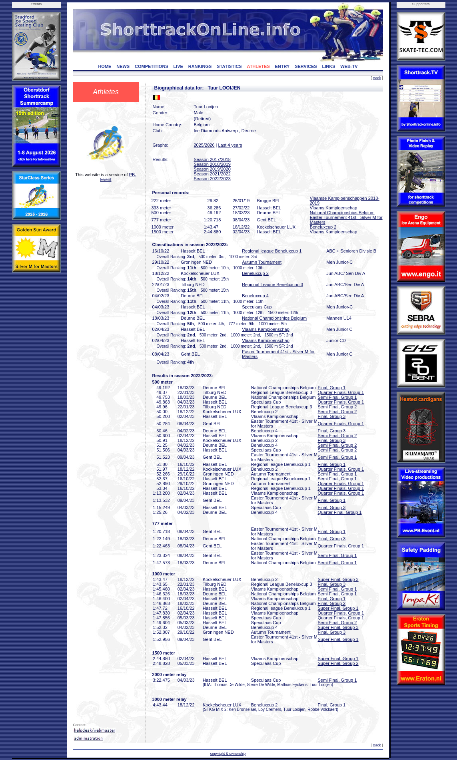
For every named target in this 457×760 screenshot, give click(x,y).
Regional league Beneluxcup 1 (271, 251)
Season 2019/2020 (212, 169)
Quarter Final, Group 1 (340, 512)
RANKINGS (200, 66)
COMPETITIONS (151, 66)
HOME (104, 66)
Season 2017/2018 (212, 159)
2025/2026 (204, 145)
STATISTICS (229, 66)
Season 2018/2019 (212, 164)
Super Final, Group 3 (338, 579)
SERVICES (306, 66)
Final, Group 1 (332, 387)
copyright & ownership (228, 754)
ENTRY (282, 66)
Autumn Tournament (261, 262)
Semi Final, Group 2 (337, 406)
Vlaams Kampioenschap (333, 207)
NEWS (123, 66)
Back (377, 78)
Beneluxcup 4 (255, 295)
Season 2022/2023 (212, 178)
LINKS (328, 66)
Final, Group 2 (332, 603)
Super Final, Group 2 (338, 663)
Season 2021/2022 (212, 173)
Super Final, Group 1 (338, 608)
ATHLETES (258, 66)
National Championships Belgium (342, 212)
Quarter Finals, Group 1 (341, 392)
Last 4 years (230, 145)
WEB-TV (348, 66)
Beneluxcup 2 (323, 227)
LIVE (178, 66)
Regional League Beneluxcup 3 (272, 284)
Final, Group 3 (332, 416)
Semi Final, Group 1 (337, 397)
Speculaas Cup (257, 306)
